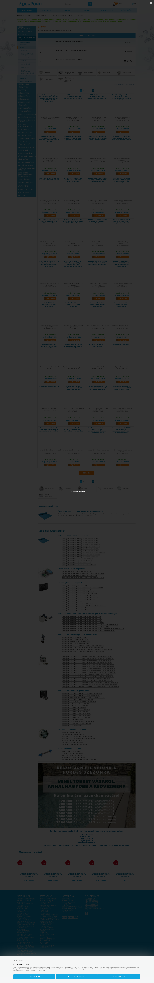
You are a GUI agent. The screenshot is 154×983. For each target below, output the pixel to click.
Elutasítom (35, 976)
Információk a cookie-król (40, 970)
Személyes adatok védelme (23, 970)
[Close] (150, 3)
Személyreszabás (76, 976)
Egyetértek (118, 976)
